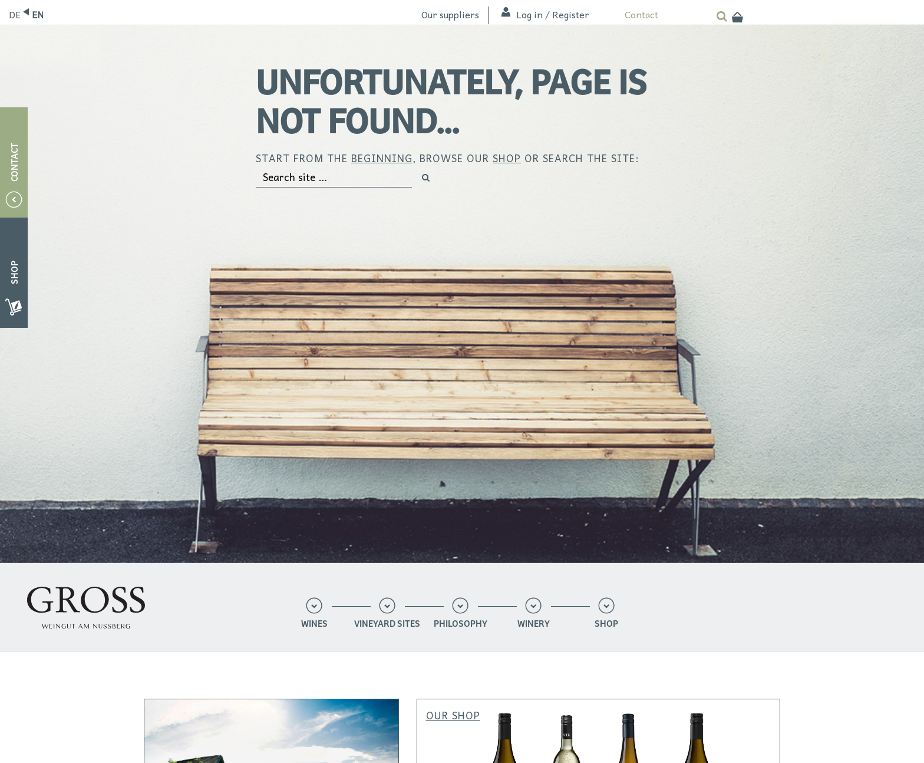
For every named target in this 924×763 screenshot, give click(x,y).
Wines (314, 624)
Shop (606, 624)
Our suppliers (450, 14)
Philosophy (460, 624)
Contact (641, 14)
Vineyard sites (387, 624)
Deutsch (14, 14)
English (37, 14)
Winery (533, 624)
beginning (381, 158)
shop (507, 158)
